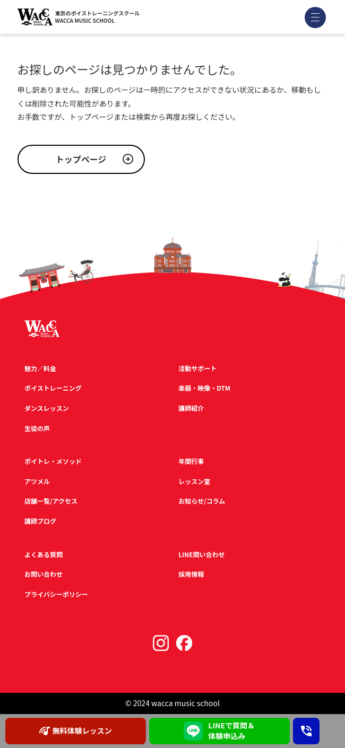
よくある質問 (43, 554)
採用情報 (191, 573)
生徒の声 (37, 428)
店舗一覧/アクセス (50, 500)
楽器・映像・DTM (204, 387)
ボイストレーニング (53, 387)
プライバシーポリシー (56, 594)
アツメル (37, 481)
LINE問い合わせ (201, 554)
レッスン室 (194, 481)
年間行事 (191, 460)
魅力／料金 (40, 368)
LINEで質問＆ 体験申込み (219, 730)
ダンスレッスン (46, 407)
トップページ (81, 159)
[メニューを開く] (315, 17)
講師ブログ (40, 520)
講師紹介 (191, 407)
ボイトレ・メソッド (53, 460)
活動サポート (197, 368)
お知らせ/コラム (201, 500)
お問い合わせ (43, 573)
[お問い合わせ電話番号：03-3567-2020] (306, 731)
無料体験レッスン (75, 730)
